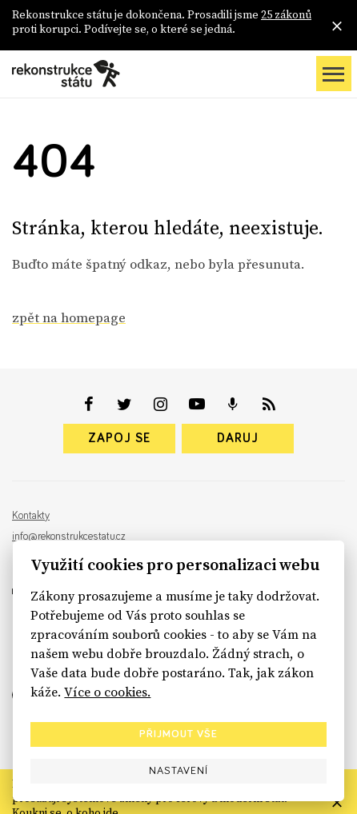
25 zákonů (286, 14)
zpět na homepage (69, 317)
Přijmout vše (178, 734)
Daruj (238, 438)
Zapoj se (119, 438)
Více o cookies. (107, 691)
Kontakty (31, 515)
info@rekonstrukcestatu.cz (69, 536)
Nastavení (178, 770)
